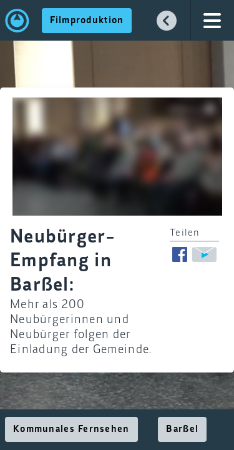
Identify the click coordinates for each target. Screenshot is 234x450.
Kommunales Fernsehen (71, 429)
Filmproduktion (87, 21)
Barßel (182, 429)
